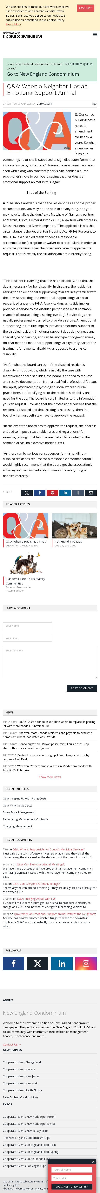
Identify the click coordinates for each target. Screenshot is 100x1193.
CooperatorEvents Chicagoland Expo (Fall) (29, 1145)
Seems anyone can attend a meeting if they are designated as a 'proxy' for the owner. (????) (50, 890)
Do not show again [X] (79, 64)
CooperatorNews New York (20, 1083)
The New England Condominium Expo (26, 1138)
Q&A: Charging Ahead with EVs (36, 899)
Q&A (94, 103)
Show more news (50, 777)
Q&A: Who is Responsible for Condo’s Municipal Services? (49, 849)
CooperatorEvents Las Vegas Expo (24, 1166)
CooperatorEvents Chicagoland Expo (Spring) (31, 1152)
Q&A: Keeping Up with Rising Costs (25, 798)
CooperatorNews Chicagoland (22, 1062)
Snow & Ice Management (19, 812)
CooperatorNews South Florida (22, 1090)
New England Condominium (20, 1097)
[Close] (85, 8)
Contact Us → (12, 1044)
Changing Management (17, 826)
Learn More (13, 24)
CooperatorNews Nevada (19, 1069)
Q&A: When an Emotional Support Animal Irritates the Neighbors (54, 914)
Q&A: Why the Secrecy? (17, 805)
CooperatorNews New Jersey (21, 1076)
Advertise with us (24, 1188)
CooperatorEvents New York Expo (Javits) (29, 1123)
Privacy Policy (42, 1188)
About (8, 1000)
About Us (8, 1188)
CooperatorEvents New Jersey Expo (25, 1131)
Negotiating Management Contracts (25, 819)
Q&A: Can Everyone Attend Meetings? (40, 864)
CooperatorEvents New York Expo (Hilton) (29, 1116)
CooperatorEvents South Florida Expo (26, 1159)
